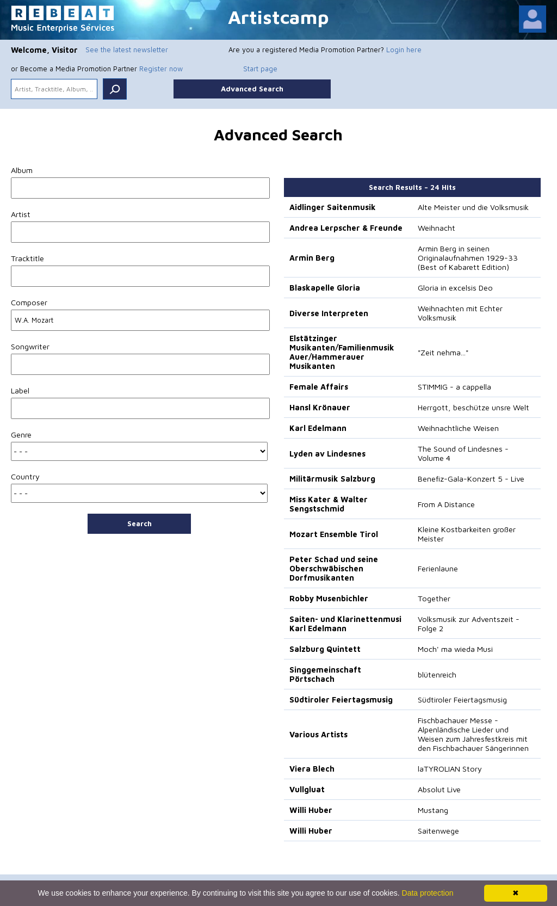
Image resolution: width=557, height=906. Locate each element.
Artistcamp (278, 16)
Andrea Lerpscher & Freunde (346, 227)
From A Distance (446, 504)
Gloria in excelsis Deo (455, 287)
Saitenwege (438, 830)
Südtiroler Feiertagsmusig (341, 699)
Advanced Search (252, 88)
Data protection (428, 893)
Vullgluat (307, 789)
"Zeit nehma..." (443, 352)
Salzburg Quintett (325, 649)
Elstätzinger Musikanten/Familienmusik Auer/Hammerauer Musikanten (341, 352)
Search (139, 523)
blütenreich (437, 674)
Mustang (433, 810)
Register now (161, 68)
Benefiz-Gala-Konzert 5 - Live (471, 478)
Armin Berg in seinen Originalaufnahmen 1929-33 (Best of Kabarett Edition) (468, 258)
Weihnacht (436, 227)
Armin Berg (312, 257)
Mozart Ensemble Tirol (333, 534)
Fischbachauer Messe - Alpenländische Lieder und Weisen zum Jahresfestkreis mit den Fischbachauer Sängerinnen (473, 734)
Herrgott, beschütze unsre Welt (473, 407)
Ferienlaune (438, 568)
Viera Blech (312, 768)
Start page (260, 68)
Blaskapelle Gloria (324, 287)
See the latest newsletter (126, 49)
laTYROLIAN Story (450, 768)
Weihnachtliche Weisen (458, 428)
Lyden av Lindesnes (327, 453)
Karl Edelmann (317, 428)
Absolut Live (439, 789)
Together (434, 598)
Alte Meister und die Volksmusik (473, 207)
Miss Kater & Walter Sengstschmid (328, 504)
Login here (404, 49)
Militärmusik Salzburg (332, 478)
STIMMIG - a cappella (454, 386)
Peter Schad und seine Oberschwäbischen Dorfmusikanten (333, 568)
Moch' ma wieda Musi (455, 649)
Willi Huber (310, 810)
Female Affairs (318, 386)
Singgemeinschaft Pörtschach (325, 674)
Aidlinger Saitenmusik (332, 207)
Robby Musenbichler (328, 598)
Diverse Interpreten (328, 313)
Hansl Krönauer (319, 407)
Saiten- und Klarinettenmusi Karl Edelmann (345, 623)
